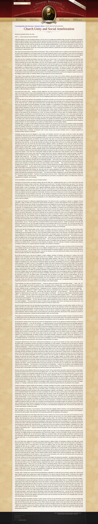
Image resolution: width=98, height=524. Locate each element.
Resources (64, 20)
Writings (34, 20)
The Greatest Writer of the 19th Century (24, 26)
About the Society (21, 0)
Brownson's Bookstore (69, 513)
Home (15, 0)
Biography (21, 20)
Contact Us (28, 0)
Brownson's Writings (40, 26)
